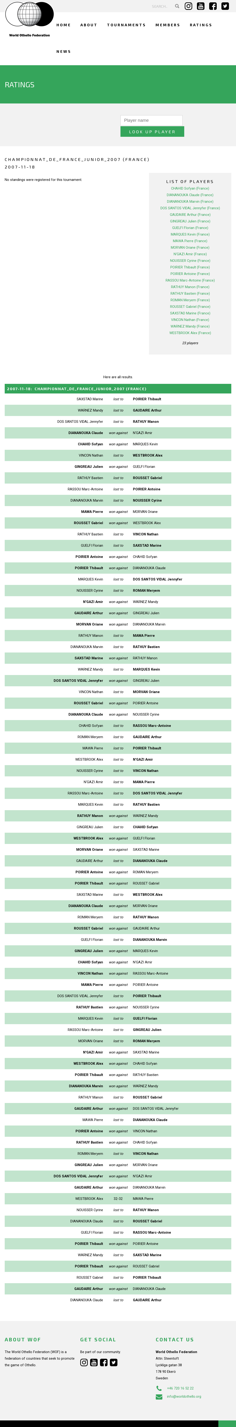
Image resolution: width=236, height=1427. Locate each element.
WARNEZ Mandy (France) (190, 315)
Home (63, 25)
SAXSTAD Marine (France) (190, 302)
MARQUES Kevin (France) (190, 223)
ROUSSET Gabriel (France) (190, 296)
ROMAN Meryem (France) (190, 289)
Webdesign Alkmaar (34, 1418)
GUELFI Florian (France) (190, 217)
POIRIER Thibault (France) (190, 256)
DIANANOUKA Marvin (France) (190, 190)
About (89, 25)
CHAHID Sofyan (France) (190, 177)
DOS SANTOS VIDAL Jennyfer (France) (190, 197)
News (63, 51)
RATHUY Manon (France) (190, 276)
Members (168, 25)
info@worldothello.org (178, 1385)
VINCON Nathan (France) (190, 309)
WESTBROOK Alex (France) (190, 322)
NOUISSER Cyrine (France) (190, 250)
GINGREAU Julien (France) (190, 210)
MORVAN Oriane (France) (190, 236)
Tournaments (126, 25)
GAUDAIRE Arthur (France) (190, 204)
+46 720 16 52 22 (175, 1377)
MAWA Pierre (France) (190, 230)
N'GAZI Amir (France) (190, 243)
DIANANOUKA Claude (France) (190, 184)
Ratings (201, 25)
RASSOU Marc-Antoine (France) (190, 269)
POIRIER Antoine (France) (190, 263)
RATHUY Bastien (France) (190, 282)
